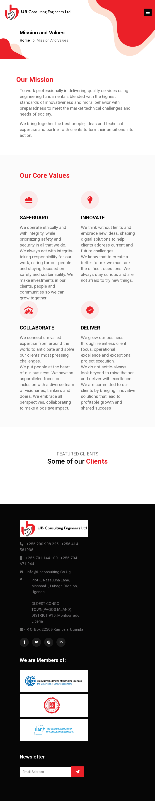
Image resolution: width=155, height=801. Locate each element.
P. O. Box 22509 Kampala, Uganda (55, 629)
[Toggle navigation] (148, 12)
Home (25, 40)
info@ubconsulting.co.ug (49, 572)
